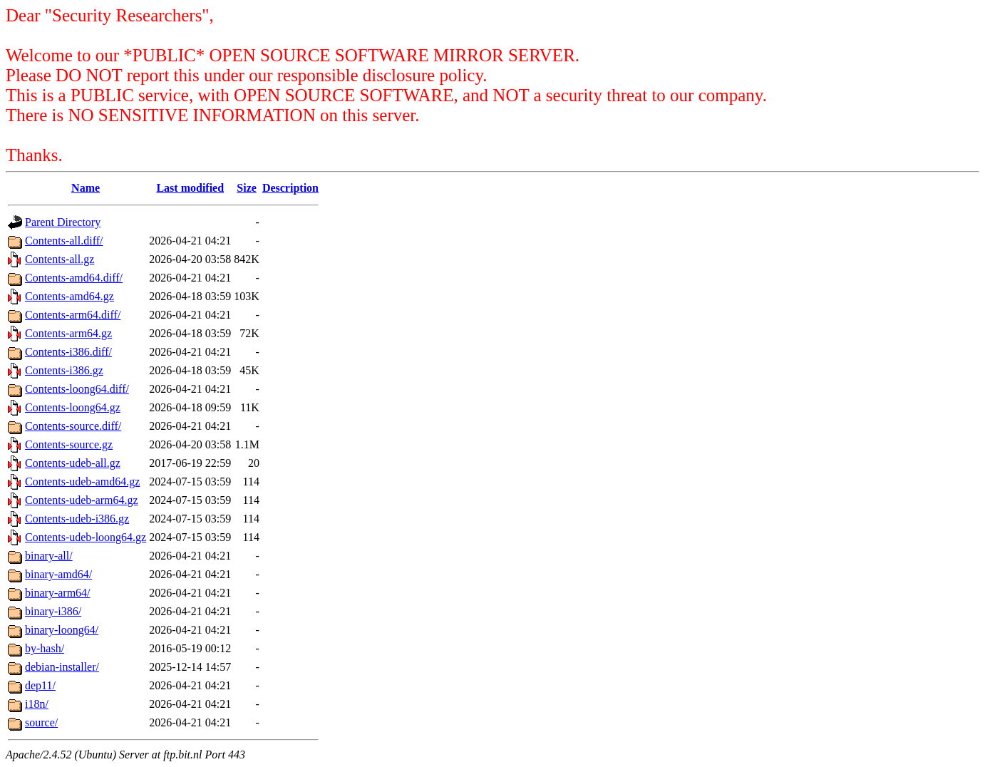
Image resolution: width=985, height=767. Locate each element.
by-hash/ (44, 648)
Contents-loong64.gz (72, 407)
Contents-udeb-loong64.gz (85, 537)
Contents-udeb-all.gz (72, 463)
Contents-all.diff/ (64, 241)
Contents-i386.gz (64, 370)
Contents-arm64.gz (68, 333)
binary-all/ (49, 556)
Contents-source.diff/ (73, 426)
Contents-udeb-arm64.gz (81, 500)
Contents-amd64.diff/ (74, 278)
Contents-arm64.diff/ (72, 315)
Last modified (190, 188)
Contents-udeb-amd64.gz (82, 481)
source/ (41, 722)
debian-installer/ (62, 667)
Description (290, 188)
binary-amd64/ (58, 574)
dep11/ (40, 685)
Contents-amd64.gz (69, 296)
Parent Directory (62, 222)
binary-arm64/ (58, 593)
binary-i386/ (53, 611)
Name (85, 188)
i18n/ (36, 704)
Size (247, 188)
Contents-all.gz (59, 259)
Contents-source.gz (69, 444)
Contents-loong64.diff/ (77, 389)
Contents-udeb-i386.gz (77, 519)
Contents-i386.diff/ (68, 352)
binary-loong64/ (61, 630)
